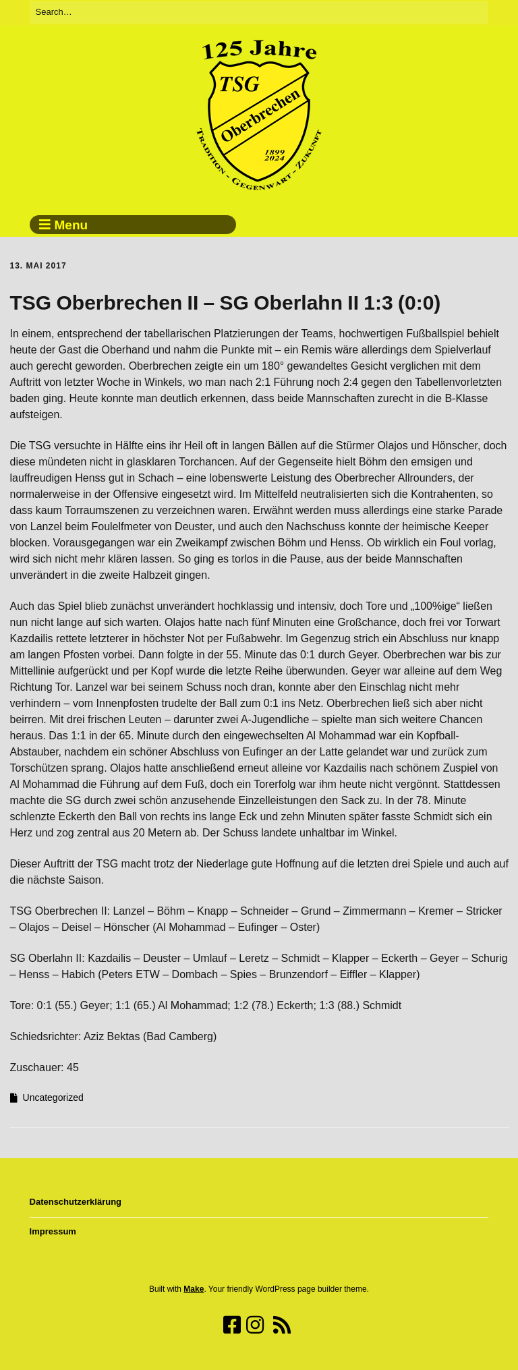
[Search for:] (259, 12)
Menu (71, 225)
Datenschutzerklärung (76, 1202)
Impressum (53, 1231)
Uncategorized (53, 1097)
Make (193, 1289)
